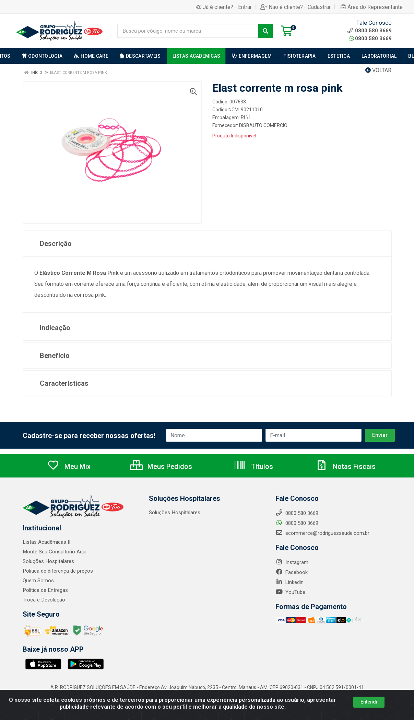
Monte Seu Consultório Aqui (54, 552)
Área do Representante (372, 7)
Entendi (368, 702)
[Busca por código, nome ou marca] (188, 31)
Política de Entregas (45, 590)
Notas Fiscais (345, 466)
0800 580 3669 (371, 38)
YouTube (290, 592)
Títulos (253, 466)
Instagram (291, 562)
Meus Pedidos (161, 466)
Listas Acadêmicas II (46, 542)
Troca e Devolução (44, 600)
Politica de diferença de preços (58, 571)
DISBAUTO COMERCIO (263, 125)
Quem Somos (38, 580)
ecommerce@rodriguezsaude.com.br (322, 533)
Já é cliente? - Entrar (224, 7)
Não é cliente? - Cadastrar (295, 7)
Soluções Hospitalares (48, 561)
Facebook (291, 572)
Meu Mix (69, 466)
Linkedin (289, 582)
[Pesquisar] (265, 31)
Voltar (378, 70)
